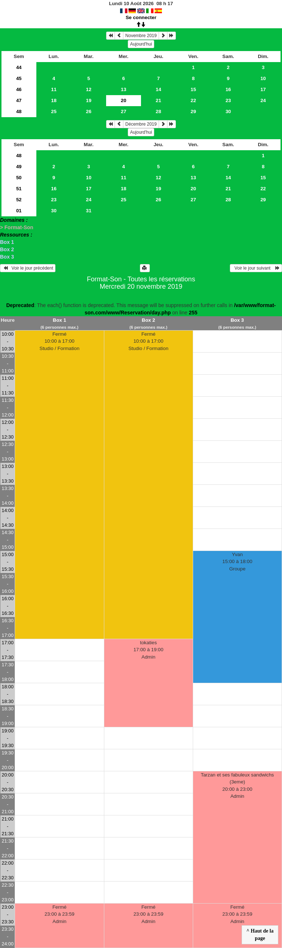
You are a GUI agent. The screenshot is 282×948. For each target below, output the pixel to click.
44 (19, 67)
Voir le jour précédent (27, 268)
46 (19, 89)
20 (193, 188)
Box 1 (7, 242)
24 (263, 100)
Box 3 (7, 257)
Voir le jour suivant (256, 268)
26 (88, 111)
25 (54, 111)
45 (19, 78)
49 (19, 166)
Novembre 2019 (140, 35)
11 (54, 89)
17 (263, 89)
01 (19, 210)
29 (193, 111)
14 (158, 89)
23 (228, 100)
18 (54, 100)
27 (123, 111)
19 (88, 100)
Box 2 (7, 249)
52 (19, 199)
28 (158, 111)
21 (158, 100)
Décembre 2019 (140, 124)
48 (19, 111)
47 (19, 100)
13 (123, 89)
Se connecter (141, 17)
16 (228, 89)
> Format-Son (16, 227)
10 (263, 78)
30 (228, 111)
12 (88, 89)
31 (88, 210)
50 (19, 177)
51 (19, 188)
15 (193, 89)
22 (193, 100)
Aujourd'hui (141, 44)
